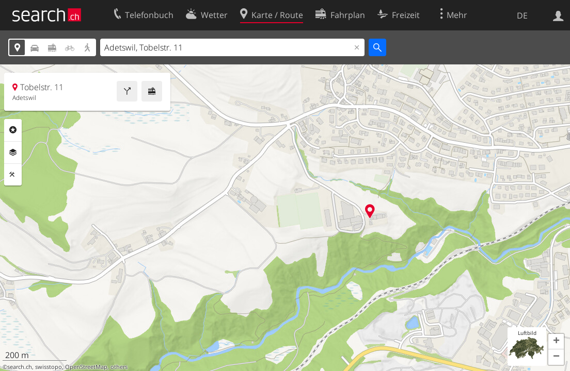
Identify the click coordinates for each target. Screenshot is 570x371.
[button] (556, 341)
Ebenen (13, 152)
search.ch (19, 366)
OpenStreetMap (86, 366)
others (119, 366)
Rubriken (13, 130)
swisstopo (48, 366)
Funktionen (13, 174)
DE (522, 15)
